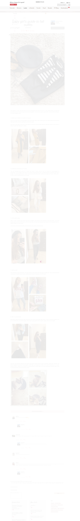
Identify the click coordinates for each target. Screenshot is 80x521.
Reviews (19, 8)
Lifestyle (31, 8)
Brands (50, 8)
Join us (61, 2)
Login (67, 2)
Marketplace (64, 8)
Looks (25, 8)
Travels (38, 8)
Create (13, 5)
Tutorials (12, 8)
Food (44, 8)
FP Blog (56, 8)
